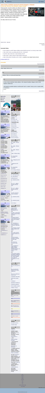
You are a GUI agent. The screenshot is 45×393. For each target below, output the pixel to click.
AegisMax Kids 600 (15, 276)
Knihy (2, 112)
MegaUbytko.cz (14, 336)
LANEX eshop (3, 215)
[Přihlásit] (41, 1)
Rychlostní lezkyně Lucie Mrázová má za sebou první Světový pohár (15, 219)
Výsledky (3, 156)
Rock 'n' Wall (3, 200)
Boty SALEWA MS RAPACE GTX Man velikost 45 (15, 270)
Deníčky (2, 166)
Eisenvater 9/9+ (4, 178)
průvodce (22, 379)
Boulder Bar (3, 196)
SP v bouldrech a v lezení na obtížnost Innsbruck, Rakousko (15, 224)
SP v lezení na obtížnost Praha (14, 243)
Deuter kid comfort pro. (14, 279)
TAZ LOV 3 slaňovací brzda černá (15, 274)
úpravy (8, 42)
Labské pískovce (14, 367)
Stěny (2, 192)
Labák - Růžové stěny (15, 153)
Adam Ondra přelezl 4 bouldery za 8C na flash (12, 57)
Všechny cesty (14, 116)
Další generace (14, 178)
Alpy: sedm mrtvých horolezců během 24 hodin (15, 233)
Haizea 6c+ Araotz (13, 124)
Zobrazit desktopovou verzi (22, 391)
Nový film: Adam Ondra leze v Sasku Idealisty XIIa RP (14, 53)
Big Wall (2, 197)
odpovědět (41, 70)
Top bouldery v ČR (14, 120)
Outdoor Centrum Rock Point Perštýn (4, 213)
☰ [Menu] (2, 2)
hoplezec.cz (3, 234)
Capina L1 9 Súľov (13, 128)
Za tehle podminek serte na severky (14, 193)
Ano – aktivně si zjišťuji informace (14, 296)
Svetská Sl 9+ (3, 173)
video (22, 382)
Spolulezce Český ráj (15, 282)
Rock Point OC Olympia (4, 209)
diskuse (22, 375)
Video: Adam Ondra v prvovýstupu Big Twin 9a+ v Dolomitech (15, 52)
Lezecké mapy (14, 324)
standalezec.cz (4, 225)
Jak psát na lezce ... (15, 322)
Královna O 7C (4, 181)
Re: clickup (14, 169)
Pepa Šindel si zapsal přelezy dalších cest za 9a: (15, 228)
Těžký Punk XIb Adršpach (14, 137)
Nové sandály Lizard (15, 285)
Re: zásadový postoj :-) (15, 180)
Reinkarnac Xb (4, 180)
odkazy (22, 378)
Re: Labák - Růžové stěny (15, 143)
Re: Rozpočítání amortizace (14, 157)
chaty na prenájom (14, 352)
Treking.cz (13, 329)
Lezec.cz (7, 2)
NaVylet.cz (17, 354)
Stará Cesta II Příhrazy (14, 132)
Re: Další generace (15, 174)
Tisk (43, 44)
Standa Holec (3, 42)
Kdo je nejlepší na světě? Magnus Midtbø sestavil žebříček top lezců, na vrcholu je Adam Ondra (22, 50)
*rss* (22, 383)
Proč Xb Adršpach (13, 123)
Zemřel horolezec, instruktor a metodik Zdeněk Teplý (15, 238)
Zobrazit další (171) (5, 59)
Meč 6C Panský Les (14, 133)
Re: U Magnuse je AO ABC (15, 160)
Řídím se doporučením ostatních (14, 311)
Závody (2, 125)
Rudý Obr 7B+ (3, 183)
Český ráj (18, 362)
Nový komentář (40, 63)
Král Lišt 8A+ (3, 185)
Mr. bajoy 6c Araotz (13, 126)
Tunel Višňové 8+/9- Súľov (15, 127)
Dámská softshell (15, 284)
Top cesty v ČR (14, 119)
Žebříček (2, 135)
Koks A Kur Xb (4, 175)
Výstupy (13, 281)
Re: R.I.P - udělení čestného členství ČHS (14, 184)
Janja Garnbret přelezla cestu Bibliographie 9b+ (14, 209)
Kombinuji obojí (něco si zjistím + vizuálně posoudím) (15, 306)
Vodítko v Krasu (14, 287)
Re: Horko (14, 203)
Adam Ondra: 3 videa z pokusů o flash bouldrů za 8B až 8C (15, 55)
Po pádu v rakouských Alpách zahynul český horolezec (15, 213)
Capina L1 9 (3, 176)
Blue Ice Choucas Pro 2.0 (15, 266)
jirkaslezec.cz (4, 227)
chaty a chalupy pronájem (14, 340)
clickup (18, 169)
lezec (22, 374)
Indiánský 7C (3, 188)
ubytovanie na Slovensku (14, 346)
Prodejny (3, 204)
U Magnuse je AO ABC (14, 164)
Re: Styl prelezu (14, 176)
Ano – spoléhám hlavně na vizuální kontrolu (15, 301)
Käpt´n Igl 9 (3, 186)
